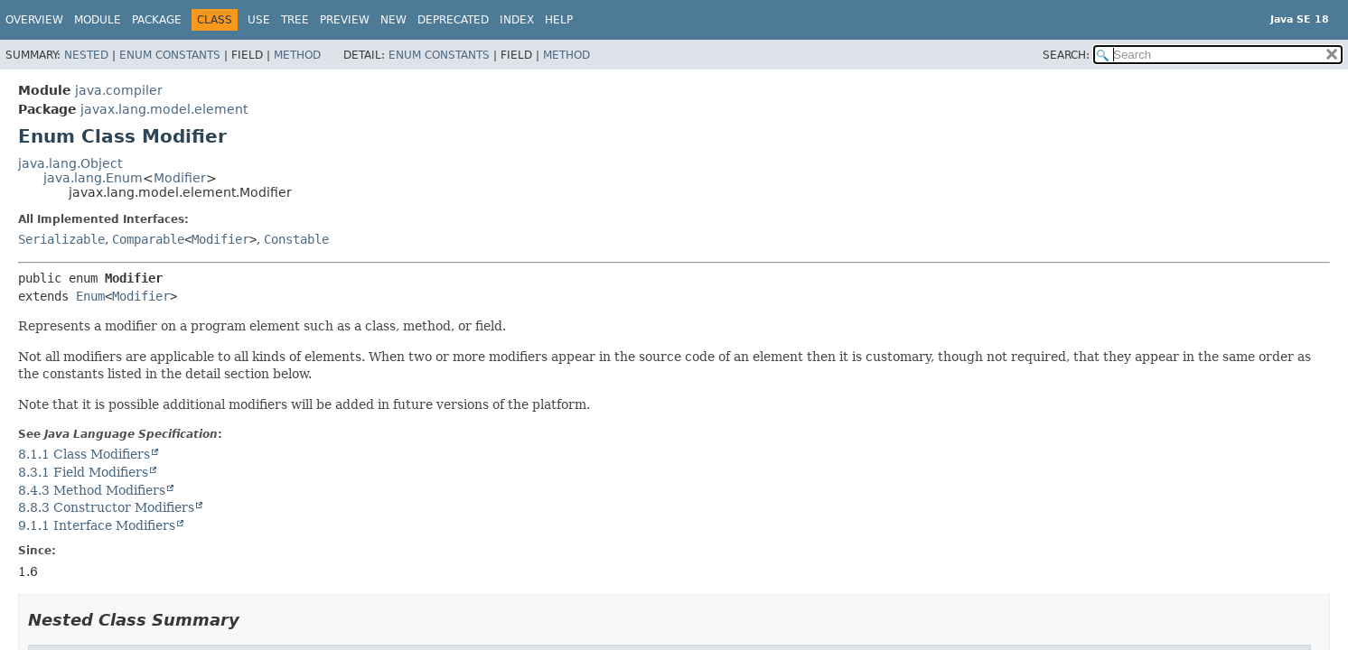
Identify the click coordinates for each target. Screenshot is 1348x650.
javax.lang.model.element (164, 109)
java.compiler (119, 90)
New (393, 20)
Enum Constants (169, 55)
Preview (345, 20)
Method (297, 55)
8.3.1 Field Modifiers (83, 472)
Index (517, 20)
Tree (295, 20)
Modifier (180, 178)
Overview (34, 20)
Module (97, 20)
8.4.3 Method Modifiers (91, 490)
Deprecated (453, 20)
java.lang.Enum (93, 178)
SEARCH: (1066, 55)
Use (259, 20)
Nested (86, 55)
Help (559, 20)
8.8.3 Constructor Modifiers (106, 507)
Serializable (61, 239)
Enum (90, 296)
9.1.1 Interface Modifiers (96, 525)
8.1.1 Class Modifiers (84, 454)
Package (157, 20)
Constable (296, 239)
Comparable (148, 239)
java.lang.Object (70, 163)
